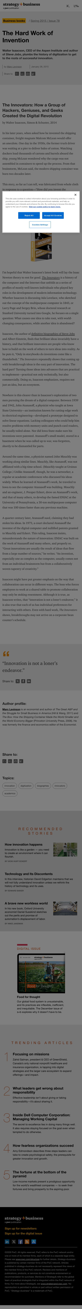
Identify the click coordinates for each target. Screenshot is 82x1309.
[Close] (75, 194)
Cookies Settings (40, 224)
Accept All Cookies (53, 215)
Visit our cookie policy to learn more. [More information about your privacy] (45, 207)
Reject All (29, 215)
